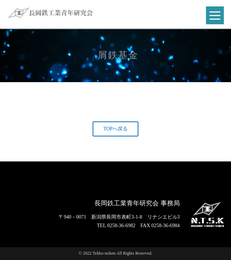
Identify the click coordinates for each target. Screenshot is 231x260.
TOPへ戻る (115, 128)
